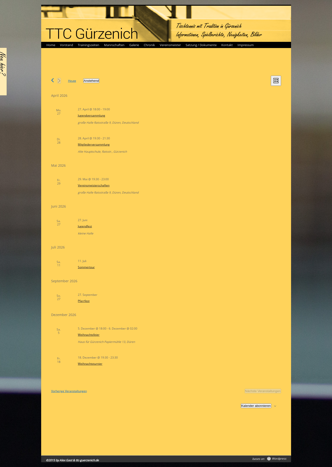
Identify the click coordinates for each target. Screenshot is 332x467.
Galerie (134, 45)
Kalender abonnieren (256, 406)
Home (50, 45)
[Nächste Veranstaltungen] (59, 80)
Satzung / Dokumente (201, 45)
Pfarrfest (83, 301)
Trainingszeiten (88, 45)
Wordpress (279, 459)
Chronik (149, 45)
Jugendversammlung (91, 115)
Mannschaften (114, 45)
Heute (72, 81)
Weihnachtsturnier (90, 364)
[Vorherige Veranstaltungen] (52, 80)
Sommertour (86, 267)
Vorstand (66, 45)
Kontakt (227, 45)
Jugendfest (85, 226)
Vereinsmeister (170, 45)
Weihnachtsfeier (88, 335)
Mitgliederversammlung (94, 144)
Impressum (246, 45)
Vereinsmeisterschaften (93, 185)
